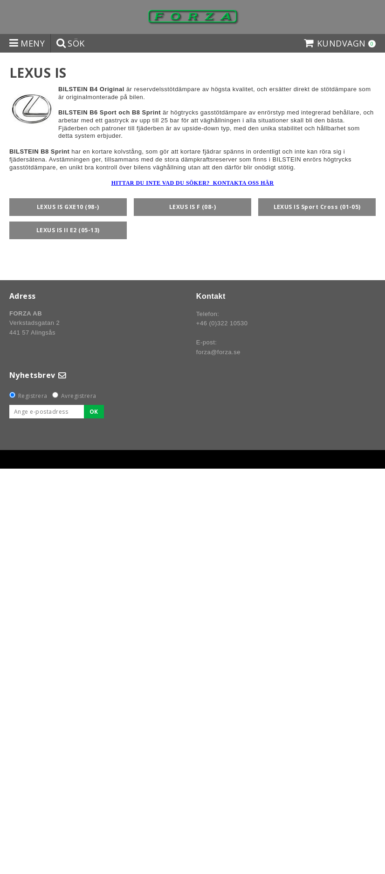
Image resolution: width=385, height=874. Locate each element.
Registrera (33, 396)
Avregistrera (78, 396)
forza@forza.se (218, 352)
